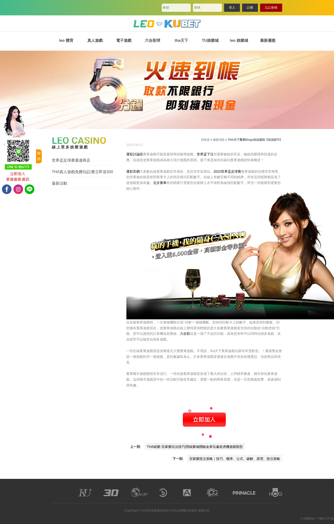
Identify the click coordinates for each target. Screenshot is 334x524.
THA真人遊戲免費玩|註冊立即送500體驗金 (82, 172)
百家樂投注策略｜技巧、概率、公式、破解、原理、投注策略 (234, 459)
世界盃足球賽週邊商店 (71, 160)
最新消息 (219, 139)
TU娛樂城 (210, 40)
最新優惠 (267, 40)
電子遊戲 (123, 40)
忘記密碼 (271, 7)
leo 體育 (66, 40)
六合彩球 (152, 40)
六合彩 (185, 333)
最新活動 (59, 183)
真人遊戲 (95, 40)
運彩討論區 (134, 154)
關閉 (39, 156)
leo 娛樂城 (239, 40)
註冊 (250, 7)
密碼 (197, 7)
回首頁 (205, 139)
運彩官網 (133, 171)
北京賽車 (160, 183)
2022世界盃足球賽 (227, 171)
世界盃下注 (205, 154)
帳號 (166, 7)
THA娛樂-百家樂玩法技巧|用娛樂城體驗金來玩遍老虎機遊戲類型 (195, 447)
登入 (232, 7)
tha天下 (181, 40)
